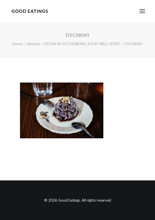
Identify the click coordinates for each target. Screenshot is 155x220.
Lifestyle (33, 44)
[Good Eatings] (29, 11)
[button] (142, 11)
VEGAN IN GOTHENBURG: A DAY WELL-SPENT (82, 44)
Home (17, 44)
